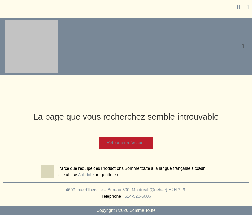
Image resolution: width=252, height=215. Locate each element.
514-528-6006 (138, 196)
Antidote (86, 174)
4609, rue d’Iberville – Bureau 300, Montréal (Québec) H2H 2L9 (126, 190)
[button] (243, 46)
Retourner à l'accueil (126, 142)
